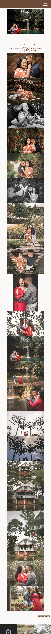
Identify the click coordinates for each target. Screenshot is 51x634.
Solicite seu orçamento (44, 616)
